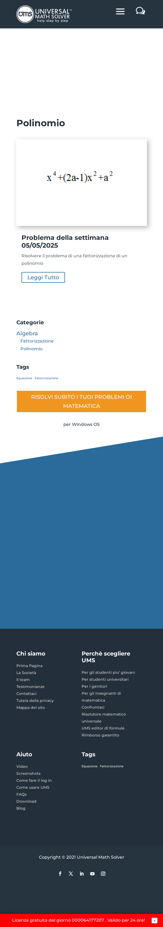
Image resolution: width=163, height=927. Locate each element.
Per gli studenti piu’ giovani (108, 672)
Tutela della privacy (35, 700)
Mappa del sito (30, 707)
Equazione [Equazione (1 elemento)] (24, 378)
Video (22, 766)
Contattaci (26, 693)
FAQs (21, 794)
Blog (21, 808)
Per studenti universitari (105, 679)
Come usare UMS (32, 787)
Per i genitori (94, 686)
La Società (26, 672)
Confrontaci (93, 707)
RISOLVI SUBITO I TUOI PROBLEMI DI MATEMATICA (81, 401)
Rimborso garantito (100, 735)
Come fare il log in (34, 780)
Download (26, 801)
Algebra (27, 333)
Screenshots (28, 773)
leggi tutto (43, 277)
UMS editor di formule (103, 728)
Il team (23, 679)
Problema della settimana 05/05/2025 (65, 241)
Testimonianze (30, 686)
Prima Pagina (29, 665)
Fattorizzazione (37, 341)
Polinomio (31, 348)
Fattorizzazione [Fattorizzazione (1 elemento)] (46, 378)
